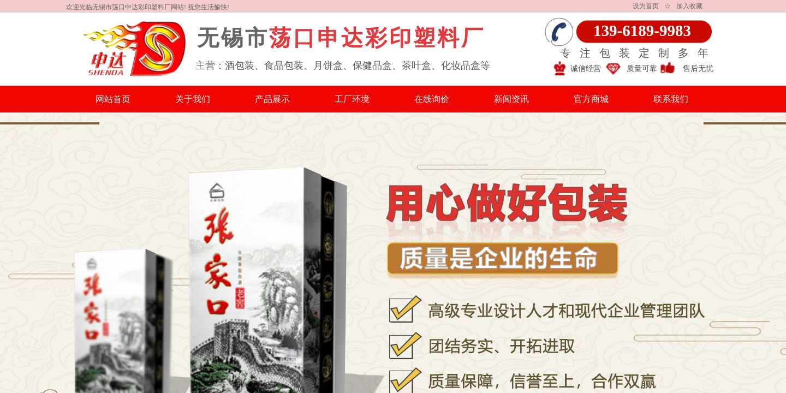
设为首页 (646, 6)
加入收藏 (689, 6)
